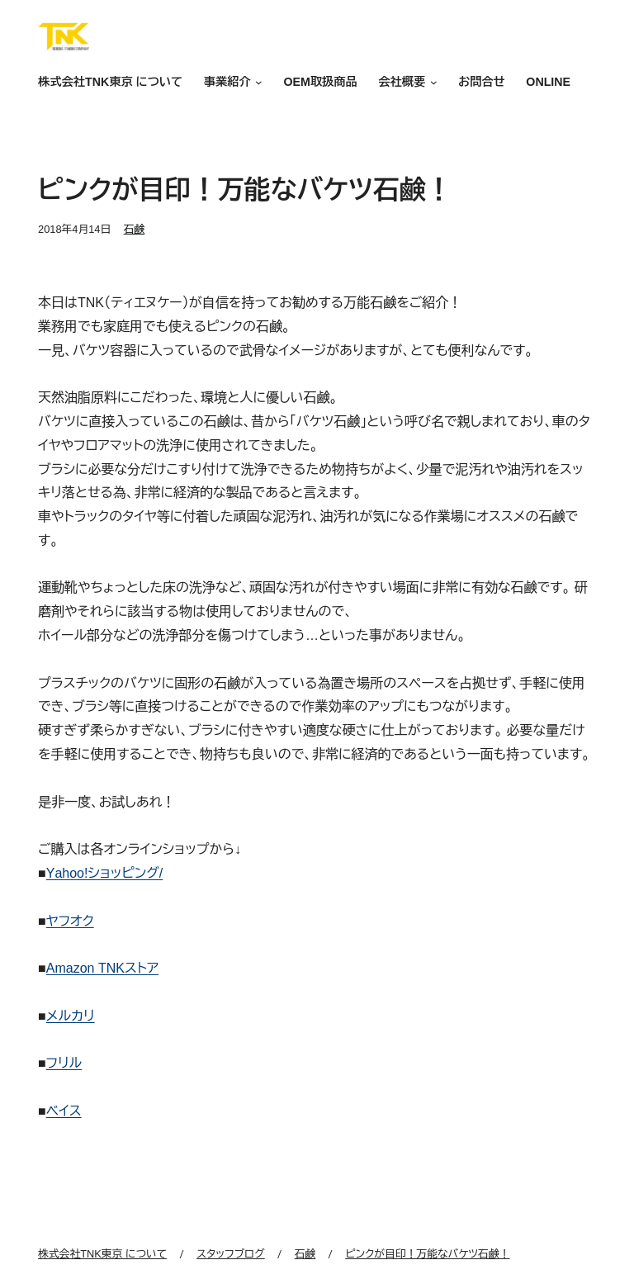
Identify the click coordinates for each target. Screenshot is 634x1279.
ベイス (64, 1111)
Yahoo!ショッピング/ (104, 873)
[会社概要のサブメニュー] (431, 83)
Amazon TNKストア (102, 968)
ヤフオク (70, 921)
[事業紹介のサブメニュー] (257, 83)
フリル (64, 1063)
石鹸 (134, 229)
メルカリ (70, 1016)
